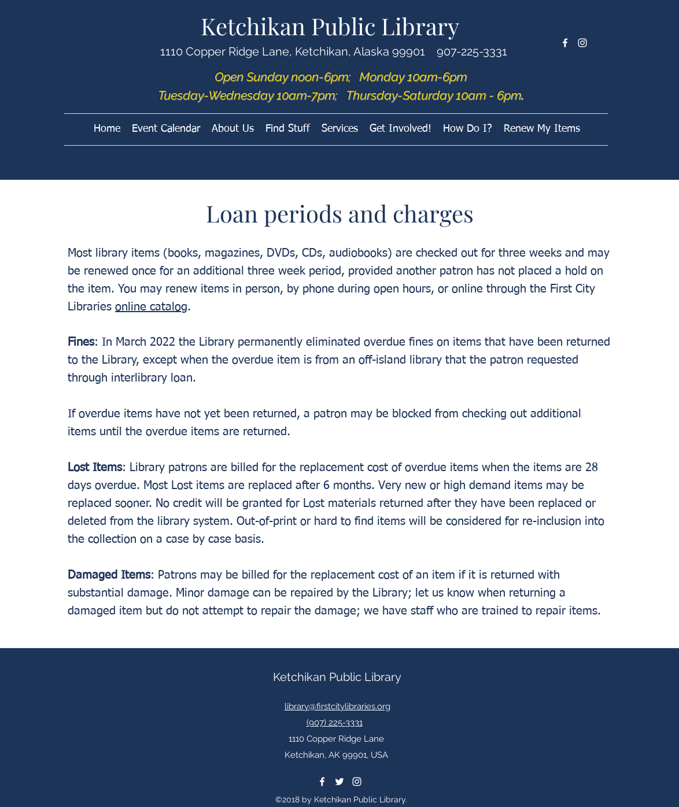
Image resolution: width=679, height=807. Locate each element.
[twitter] (339, 781)
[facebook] (565, 43)
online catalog (151, 307)
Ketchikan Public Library (330, 25)
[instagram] (582, 43)
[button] (400, 129)
